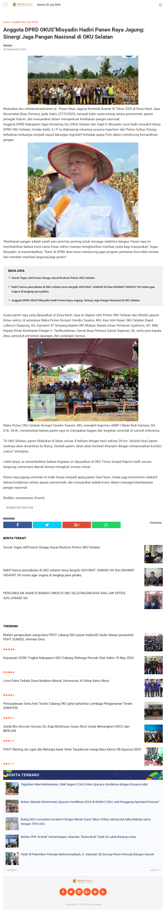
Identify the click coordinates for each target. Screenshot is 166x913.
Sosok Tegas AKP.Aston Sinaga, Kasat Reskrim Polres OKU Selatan (53, 278)
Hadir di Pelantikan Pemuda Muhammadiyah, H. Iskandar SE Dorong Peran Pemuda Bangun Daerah (87, 854)
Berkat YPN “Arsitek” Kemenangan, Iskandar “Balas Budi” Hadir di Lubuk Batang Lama (78, 837)
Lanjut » (155, 870)
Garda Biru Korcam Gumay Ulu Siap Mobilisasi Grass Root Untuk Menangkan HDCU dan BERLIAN (66, 729)
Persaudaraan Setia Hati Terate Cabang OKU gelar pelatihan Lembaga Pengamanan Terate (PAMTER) (67, 706)
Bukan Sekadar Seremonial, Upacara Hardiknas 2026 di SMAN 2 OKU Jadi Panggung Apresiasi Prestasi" (90, 802)
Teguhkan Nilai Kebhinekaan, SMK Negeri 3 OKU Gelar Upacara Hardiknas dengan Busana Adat (84, 784)
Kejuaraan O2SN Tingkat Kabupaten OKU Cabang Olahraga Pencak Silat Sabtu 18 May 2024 (68, 658)
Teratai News (93, 904)
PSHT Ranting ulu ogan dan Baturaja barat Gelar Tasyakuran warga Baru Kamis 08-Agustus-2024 (72, 749)
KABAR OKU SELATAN (25, 22)
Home (6, 22)
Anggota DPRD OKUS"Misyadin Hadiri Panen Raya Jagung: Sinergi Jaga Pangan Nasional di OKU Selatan (73, 33)
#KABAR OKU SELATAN (19, 507)
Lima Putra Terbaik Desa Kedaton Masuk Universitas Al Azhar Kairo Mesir (56, 681)
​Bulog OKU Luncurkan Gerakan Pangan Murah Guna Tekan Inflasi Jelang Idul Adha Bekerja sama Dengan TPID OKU (86, 822)
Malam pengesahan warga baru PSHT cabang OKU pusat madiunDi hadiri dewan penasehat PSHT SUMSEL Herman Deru (68, 637)
